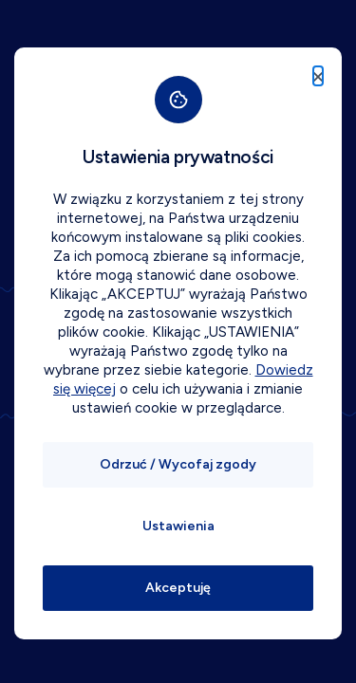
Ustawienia (178, 526)
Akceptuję (178, 588)
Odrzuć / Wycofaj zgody (178, 464)
